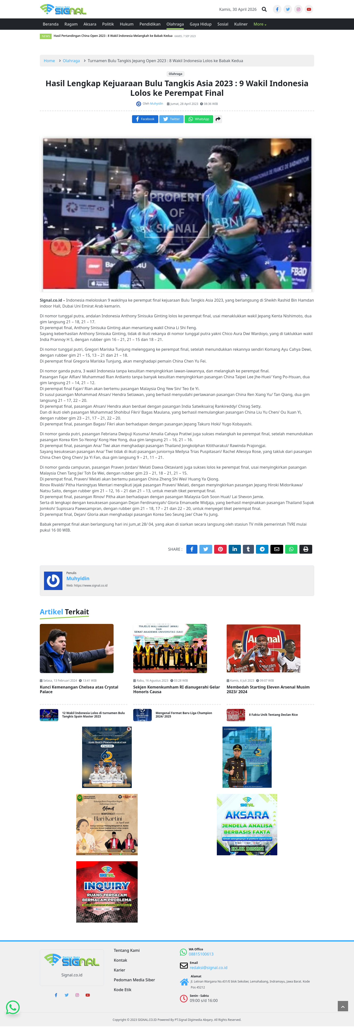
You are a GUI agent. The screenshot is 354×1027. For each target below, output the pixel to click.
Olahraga (175, 74)
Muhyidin (77, 579)
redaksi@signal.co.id (208, 968)
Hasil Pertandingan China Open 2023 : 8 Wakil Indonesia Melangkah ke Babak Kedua (113, 36)
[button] (264, 9)
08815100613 (201, 954)
